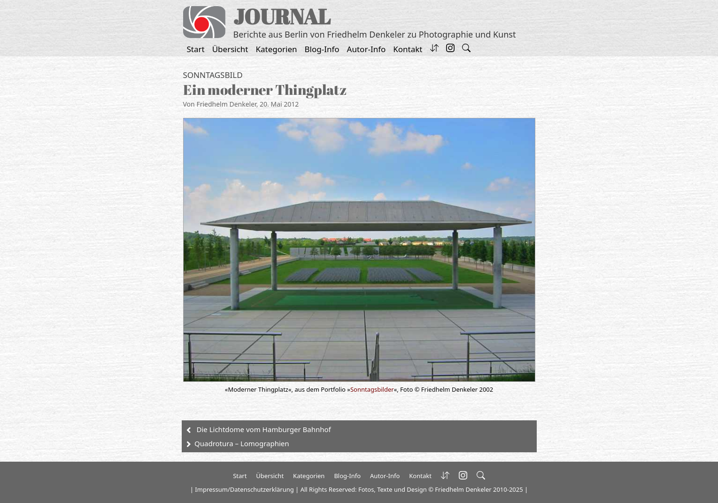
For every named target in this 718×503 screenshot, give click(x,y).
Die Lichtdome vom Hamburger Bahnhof (264, 429)
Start (196, 49)
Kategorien (276, 49)
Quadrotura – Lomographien (241, 443)
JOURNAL (282, 16)
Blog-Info (322, 49)
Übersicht (230, 49)
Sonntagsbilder (372, 389)
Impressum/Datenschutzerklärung (244, 489)
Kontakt (407, 49)
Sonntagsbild (213, 75)
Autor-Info (366, 49)
